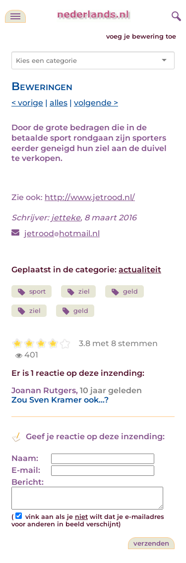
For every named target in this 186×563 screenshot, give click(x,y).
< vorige (27, 102)
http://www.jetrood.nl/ (90, 197)
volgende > (96, 102)
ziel (78, 292)
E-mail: (25, 470)
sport (31, 292)
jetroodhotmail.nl (62, 233)
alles (58, 102)
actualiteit (140, 269)
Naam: (24, 458)
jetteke (65, 217)
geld (124, 292)
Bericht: (27, 482)
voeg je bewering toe (141, 36)
